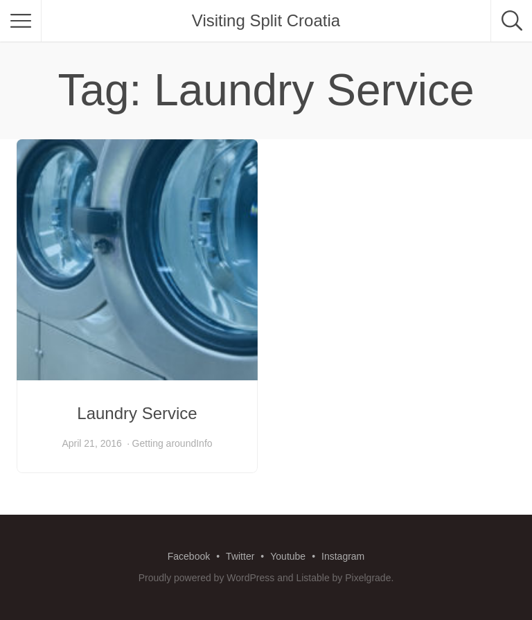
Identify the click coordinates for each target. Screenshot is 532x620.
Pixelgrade (368, 577)
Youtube (287, 556)
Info (204, 443)
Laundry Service (137, 413)
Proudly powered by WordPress (207, 577)
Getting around (164, 443)
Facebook (189, 556)
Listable (312, 577)
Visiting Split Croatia (266, 20)
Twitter (240, 556)
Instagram (342, 556)
